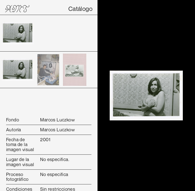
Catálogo (80, 8)
